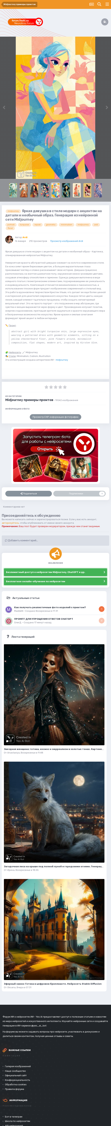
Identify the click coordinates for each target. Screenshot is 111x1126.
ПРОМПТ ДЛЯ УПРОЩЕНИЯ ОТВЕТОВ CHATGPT (43, 618)
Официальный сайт (16, 1075)
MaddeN (18, 611)
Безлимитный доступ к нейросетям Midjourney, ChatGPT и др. (45, 572)
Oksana (11, 987)
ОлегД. (18, 622)
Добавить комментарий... (21, 540)
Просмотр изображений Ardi (66, 241)
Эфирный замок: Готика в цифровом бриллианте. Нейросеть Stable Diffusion (53, 983)
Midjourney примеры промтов (29, 400)
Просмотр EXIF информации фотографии (55, 417)
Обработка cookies (16, 1084)
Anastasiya (13, 752)
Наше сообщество (15, 1071)
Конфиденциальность (17, 1080)
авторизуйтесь (10, 523)
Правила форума (14, 1089)
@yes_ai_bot (38, 1025)
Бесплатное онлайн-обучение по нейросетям (35, 581)
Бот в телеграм (13, 1116)
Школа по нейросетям (17, 1121)
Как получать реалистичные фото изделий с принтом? (50, 607)
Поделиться (29, 493)
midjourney (62, 359)
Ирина (11, 870)
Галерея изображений (18, 1066)
